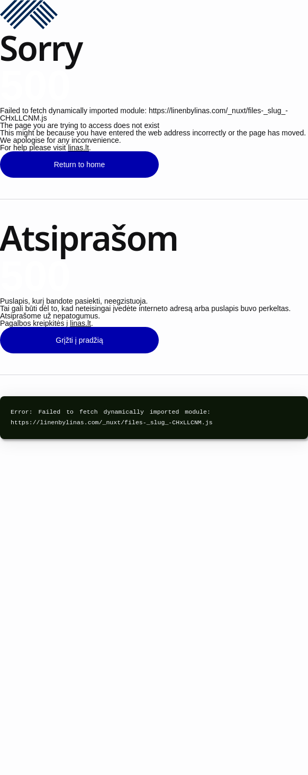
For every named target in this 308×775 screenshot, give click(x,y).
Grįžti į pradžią (79, 340)
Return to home (79, 164)
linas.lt (78, 147)
